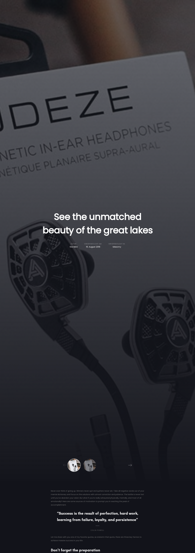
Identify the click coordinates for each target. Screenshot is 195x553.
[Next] (129, 465)
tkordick (74, 246)
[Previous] (65, 465)
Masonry (117, 247)
